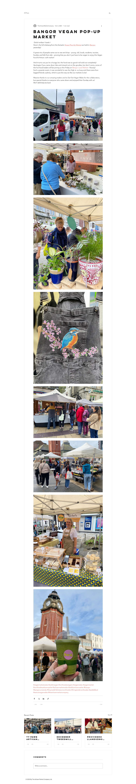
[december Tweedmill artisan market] (68, 726)
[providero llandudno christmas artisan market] (98, 726)
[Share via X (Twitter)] (39, 699)
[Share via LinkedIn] (43, 699)
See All (110, 715)
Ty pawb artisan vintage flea (35, 738)
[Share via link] (48, 699)
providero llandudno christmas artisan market (98, 738)
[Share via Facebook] (34, 699)
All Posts (26, 13)
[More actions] (101, 26)
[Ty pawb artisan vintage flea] (37, 726)
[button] (110, 13)
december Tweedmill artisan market (68, 738)
